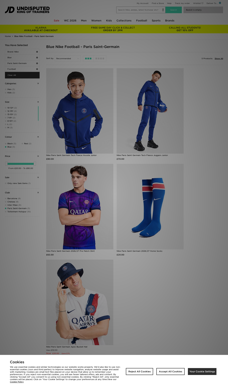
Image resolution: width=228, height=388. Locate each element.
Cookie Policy (17, 382)
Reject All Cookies (139, 371)
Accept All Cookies (170, 371)
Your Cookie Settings (202, 371)
